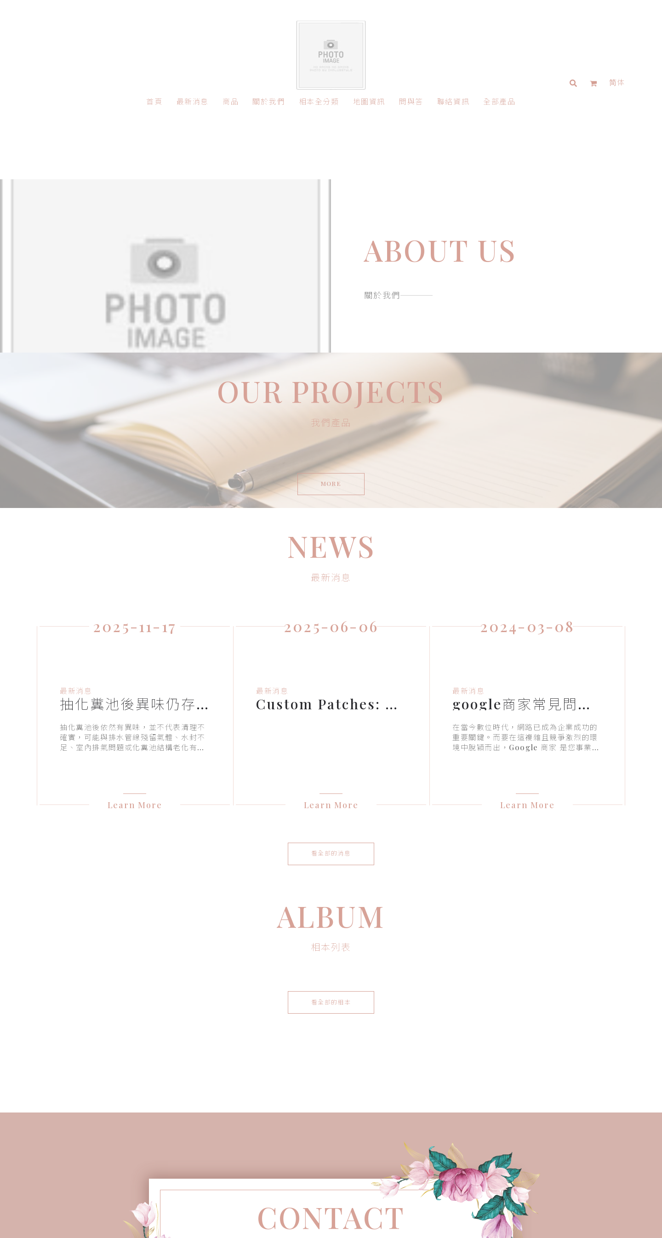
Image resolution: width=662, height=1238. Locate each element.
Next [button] (632, 697)
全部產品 (499, 101)
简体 (617, 82)
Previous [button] (29, 697)
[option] (135, 704)
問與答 (411, 101)
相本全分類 (319, 101)
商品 (231, 101)
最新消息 (193, 101)
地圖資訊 (369, 101)
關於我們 (268, 101)
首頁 (154, 101)
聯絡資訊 (453, 101)
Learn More (135, 793)
